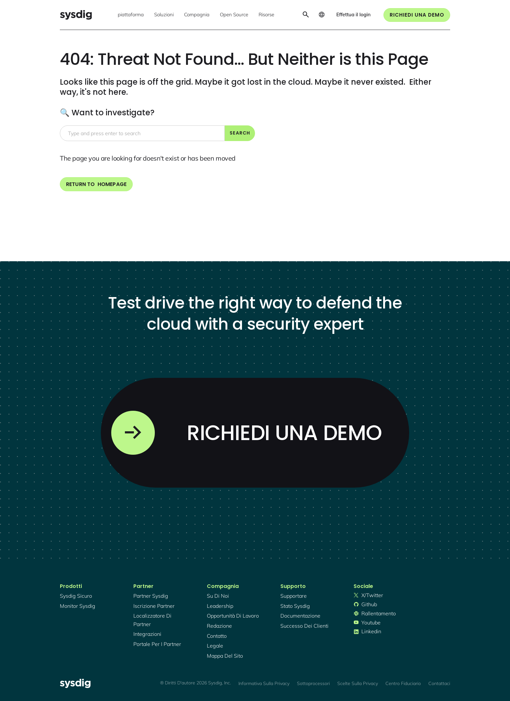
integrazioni (147, 634)
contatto (217, 636)
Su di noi (218, 596)
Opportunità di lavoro (233, 615)
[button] (131, 15)
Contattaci (439, 683)
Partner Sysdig (150, 596)
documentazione (300, 615)
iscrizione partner (154, 606)
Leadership (220, 606)
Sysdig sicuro (76, 596)
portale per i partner (157, 644)
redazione (219, 625)
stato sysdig (295, 606)
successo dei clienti (304, 625)
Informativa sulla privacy (263, 683)
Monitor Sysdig (77, 606)
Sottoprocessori (313, 683)
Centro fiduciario (403, 683)
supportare (293, 596)
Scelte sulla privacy (357, 683)
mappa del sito (225, 655)
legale (215, 645)
